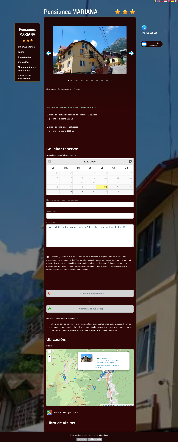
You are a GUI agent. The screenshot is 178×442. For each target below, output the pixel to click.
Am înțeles (82, 439)
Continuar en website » (92, 293)
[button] (103, 373)
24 (105, 187)
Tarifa (21, 52)
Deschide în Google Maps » (62, 412)
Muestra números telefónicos (27, 69)
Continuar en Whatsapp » (92, 309)
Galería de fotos (26, 47)
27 (57, 191)
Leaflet (104, 405)
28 (70, 191)
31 (105, 191)
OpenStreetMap (120, 405)
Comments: (51, 222)
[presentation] (64, 280)
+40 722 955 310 (150, 33)
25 (118, 187)
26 (131, 187)
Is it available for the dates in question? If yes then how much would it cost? (90, 235)
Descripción (24, 57)
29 (82, 191)
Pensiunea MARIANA (27, 32)
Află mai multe (95, 439)
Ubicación (23, 62)
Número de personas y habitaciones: (62, 200)
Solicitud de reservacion (24, 77)
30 (94, 191)
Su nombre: (51, 211)
